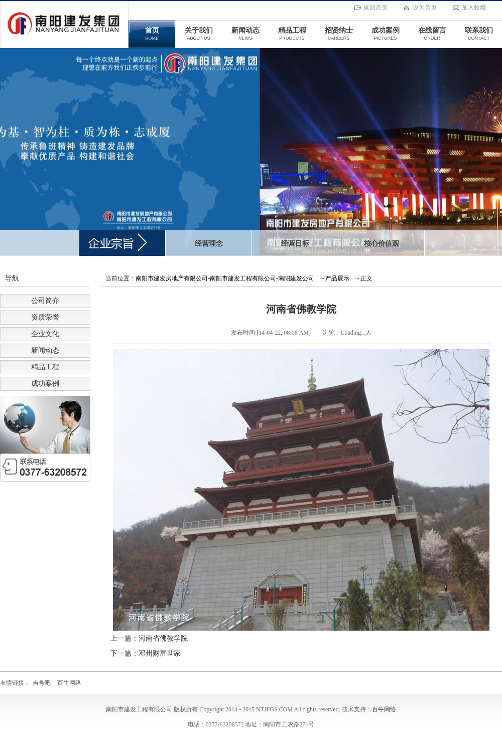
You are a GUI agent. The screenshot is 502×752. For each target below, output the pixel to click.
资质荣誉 (45, 317)
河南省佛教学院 (163, 638)
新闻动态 (45, 350)
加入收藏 (474, 7)
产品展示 (337, 278)
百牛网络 (69, 682)
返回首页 (375, 7)
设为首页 (425, 7)
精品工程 (45, 367)
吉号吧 (42, 682)
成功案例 (45, 383)
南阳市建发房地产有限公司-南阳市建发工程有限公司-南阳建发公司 (225, 278)
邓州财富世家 (160, 653)
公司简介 (45, 301)
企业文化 (45, 334)
